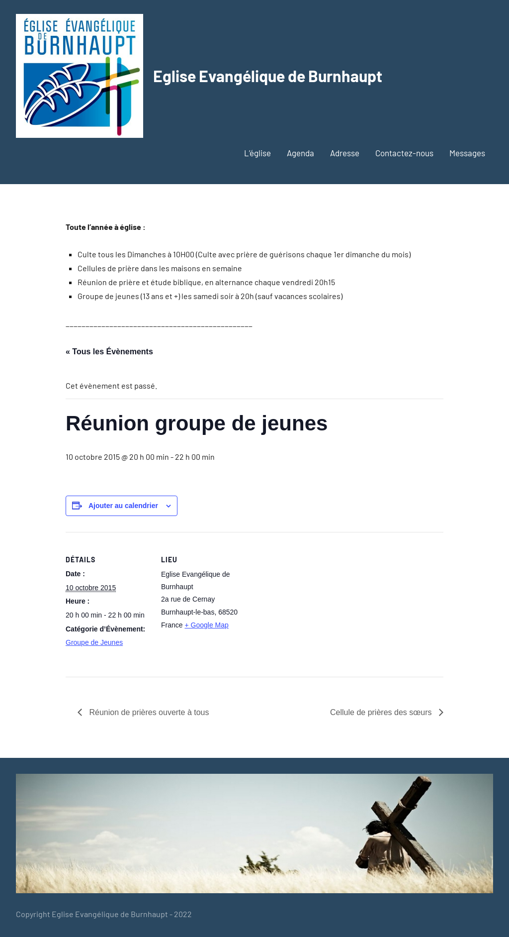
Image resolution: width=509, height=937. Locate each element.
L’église (257, 153)
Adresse (344, 153)
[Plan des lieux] (308, 600)
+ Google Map (206, 625)
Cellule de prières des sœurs (382, 712)
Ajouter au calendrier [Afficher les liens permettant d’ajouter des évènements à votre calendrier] (123, 506)
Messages (467, 153)
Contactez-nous (404, 153)
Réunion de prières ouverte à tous (148, 712)
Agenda (300, 153)
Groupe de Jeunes (94, 642)
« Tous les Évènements (109, 351)
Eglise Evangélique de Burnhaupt (267, 75)
